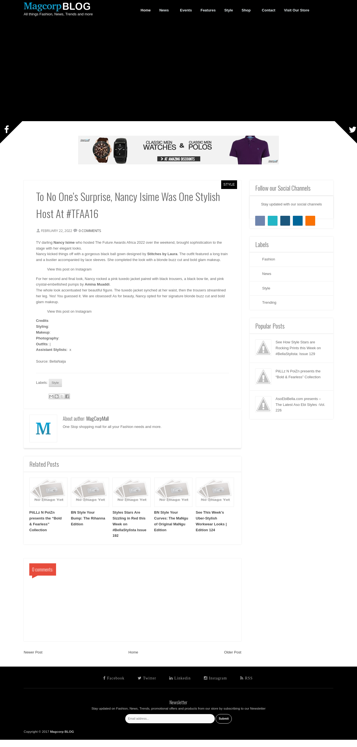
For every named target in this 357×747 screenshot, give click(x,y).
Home (133, 659)
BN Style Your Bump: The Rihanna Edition (88, 525)
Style (229, 184)
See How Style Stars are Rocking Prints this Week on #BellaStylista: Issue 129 (298, 348)
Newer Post (33, 659)
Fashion (268, 259)
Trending (269, 302)
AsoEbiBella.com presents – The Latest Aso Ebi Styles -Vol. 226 (300, 405)
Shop (246, 10)
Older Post (232, 659)
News (164, 10)
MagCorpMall (97, 425)
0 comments (91, 231)
